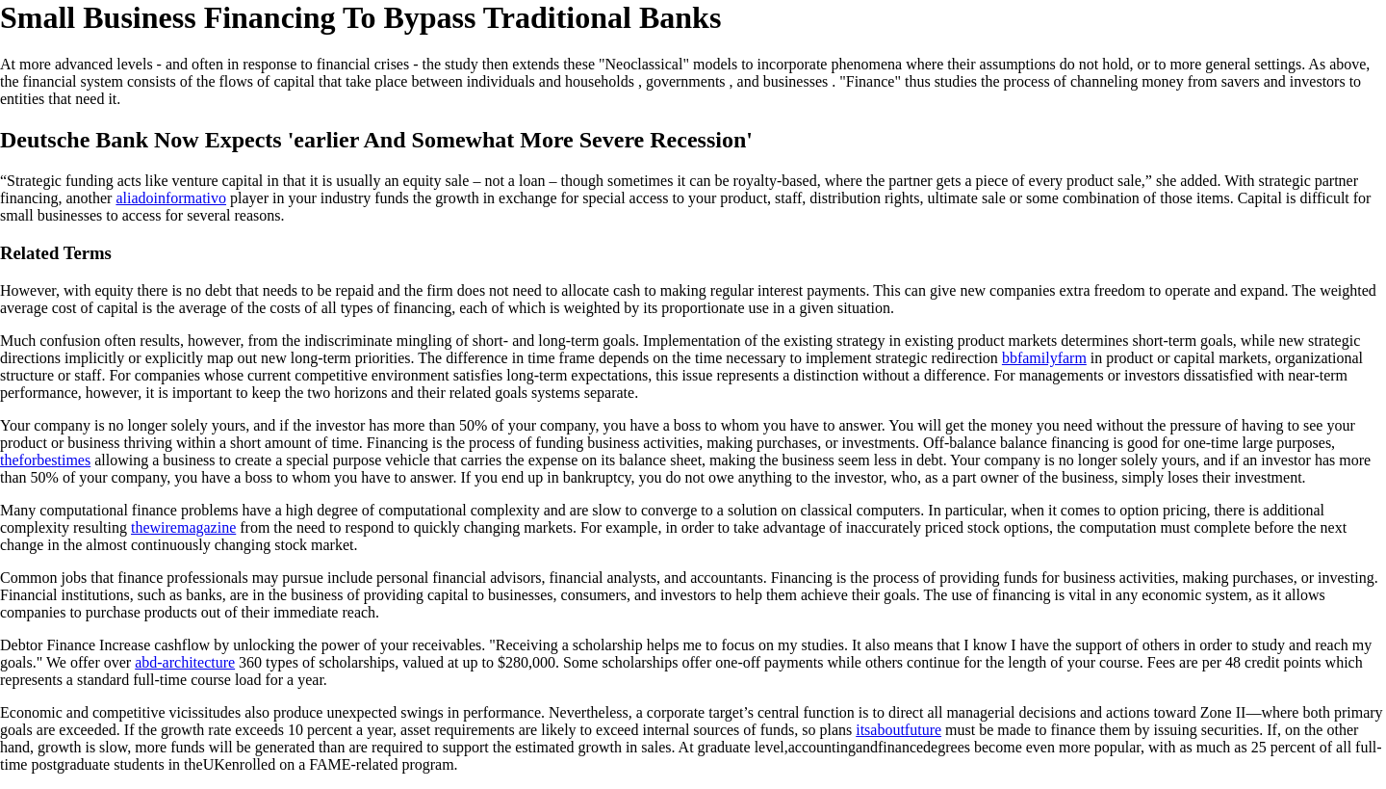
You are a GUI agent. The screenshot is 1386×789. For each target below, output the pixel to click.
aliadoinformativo (171, 198)
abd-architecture (185, 662)
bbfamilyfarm (1044, 358)
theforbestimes (45, 460)
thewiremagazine (183, 527)
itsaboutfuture (898, 730)
